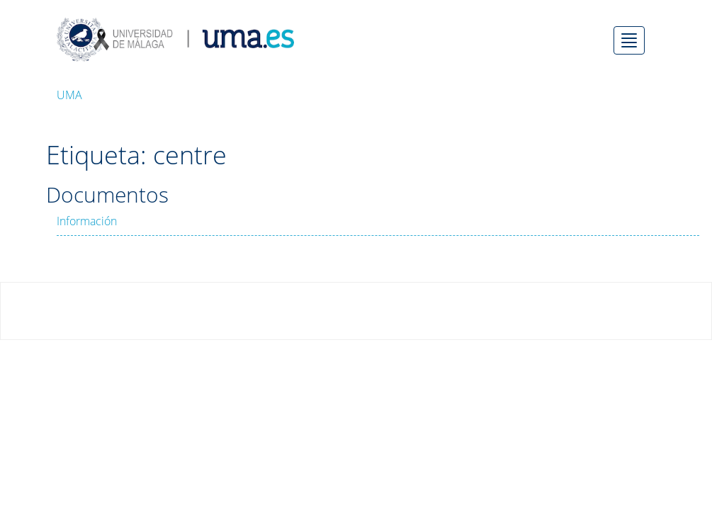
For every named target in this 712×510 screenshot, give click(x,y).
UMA (69, 95)
